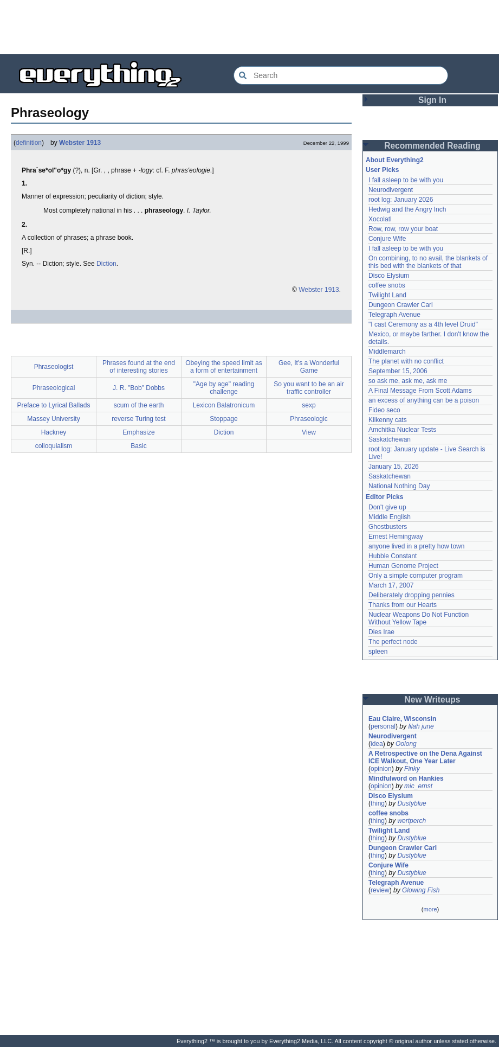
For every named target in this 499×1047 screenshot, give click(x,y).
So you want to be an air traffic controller (309, 387)
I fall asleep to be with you (405, 180)
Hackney (54, 432)
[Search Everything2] (341, 75)
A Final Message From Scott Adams (420, 390)
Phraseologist (54, 367)
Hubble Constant (392, 556)
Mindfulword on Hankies (406, 778)
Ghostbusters (387, 527)
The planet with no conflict (406, 361)
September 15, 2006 (397, 371)
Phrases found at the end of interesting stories (138, 366)
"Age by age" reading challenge (224, 387)
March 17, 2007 (390, 585)
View (309, 432)
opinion (381, 769)
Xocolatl (380, 219)
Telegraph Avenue (394, 314)
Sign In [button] (432, 100)
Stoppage (223, 419)
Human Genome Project (403, 566)
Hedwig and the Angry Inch (407, 209)
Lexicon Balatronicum (224, 405)
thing (378, 803)
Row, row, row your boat (403, 229)
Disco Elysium (388, 275)
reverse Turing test (138, 419)
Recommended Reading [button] (432, 145)
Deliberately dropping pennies (411, 595)
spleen (377, 651)
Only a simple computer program (415, 575)
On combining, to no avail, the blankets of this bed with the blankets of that (428, 262)
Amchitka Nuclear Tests (402, 429)
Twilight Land (387, 295)
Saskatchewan (389, 439)
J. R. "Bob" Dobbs (139, 388)
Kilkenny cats (387, 420)
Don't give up (387, 507)
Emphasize (138, 432)
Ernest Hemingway (395, 536)
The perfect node (393, 642)
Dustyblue (411, 803)
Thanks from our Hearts (402, 605)
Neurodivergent (390, 190)
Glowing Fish (420, 890)
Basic (138, 446)
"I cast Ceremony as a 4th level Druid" (423, 324)
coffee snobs (386, 285)
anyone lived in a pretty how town (416, 546)
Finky (412, 769)
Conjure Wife (387, 238)
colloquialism (54, 446)
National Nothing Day (399, 486)
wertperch (411, 821)
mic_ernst (418, 786)
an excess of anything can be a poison (423, 400)
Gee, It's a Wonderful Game (308, 366)
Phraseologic (308, 419)
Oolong (406, 744)
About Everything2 (395, 160)
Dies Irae (381, 632)
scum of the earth (139, 405)
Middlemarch (387, 351)
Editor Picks (384, 497)
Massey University (53, 419)
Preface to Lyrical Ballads (53, 405)
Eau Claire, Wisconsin (402, 719)
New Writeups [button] (433, 699)
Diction (106, 263)
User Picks (382, 170)
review (380, 890)
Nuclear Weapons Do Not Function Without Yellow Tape (418, 618)
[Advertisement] (250, 27)
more (430, 909)
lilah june (420, 726)
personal (383, 726)
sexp (308, 405)
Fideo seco (384, 410)
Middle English (389, 517)
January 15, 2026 (393, 466)
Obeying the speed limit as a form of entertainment (223, 366)
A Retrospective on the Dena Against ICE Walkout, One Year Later (425, 757)
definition (29, 142)
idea (377, 744)
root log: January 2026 (400, 199)
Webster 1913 (80, 142)
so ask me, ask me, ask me (407, 381)
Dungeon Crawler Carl (400, 305)
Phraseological (54, 388)
